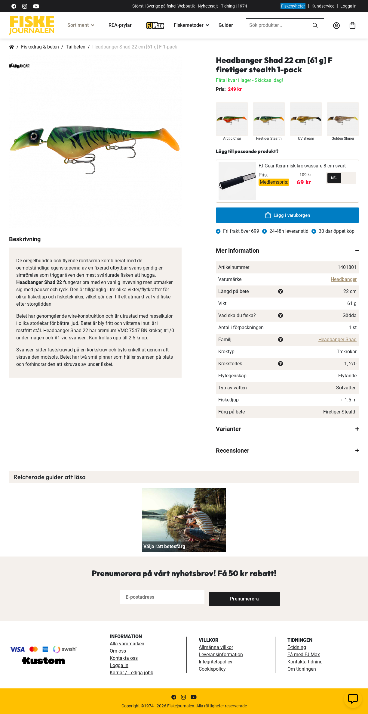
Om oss (118, 651)
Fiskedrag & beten (40, 47)
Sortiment (78, 25)
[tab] (287, 250)
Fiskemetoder (189, 25)
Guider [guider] (226, 25)
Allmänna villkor (216, 647)
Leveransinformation (221, 654)
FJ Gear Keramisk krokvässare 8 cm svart (302, 166)
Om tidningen (301, 669)
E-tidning (296, 647)
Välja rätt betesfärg (164, 546)
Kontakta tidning (305, 662)
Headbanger (344, 279)
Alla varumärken (127, 644)
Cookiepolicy (212, 669)
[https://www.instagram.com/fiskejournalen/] (24, 6)
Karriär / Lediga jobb (131, 672)
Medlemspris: (274, 182)
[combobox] (276, 25)
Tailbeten (75, 47)
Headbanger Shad (337, 339)
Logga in (348, 6)
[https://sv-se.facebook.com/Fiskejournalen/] (13, 6)
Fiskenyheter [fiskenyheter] (293, 6)
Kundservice (322, 6)
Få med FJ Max (303, 654)
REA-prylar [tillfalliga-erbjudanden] (120, 25)
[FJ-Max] (155, 25)
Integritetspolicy (215, 662)
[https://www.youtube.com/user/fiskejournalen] (36, 6)
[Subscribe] (228, 597)
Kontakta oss (124, 658)
